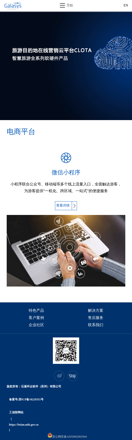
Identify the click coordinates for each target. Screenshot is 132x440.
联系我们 (95, 325)
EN (126, 5)
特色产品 (36, 311)
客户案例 (36, 318)
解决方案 (95, 311)
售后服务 (95, 318)
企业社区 (36, 325)
